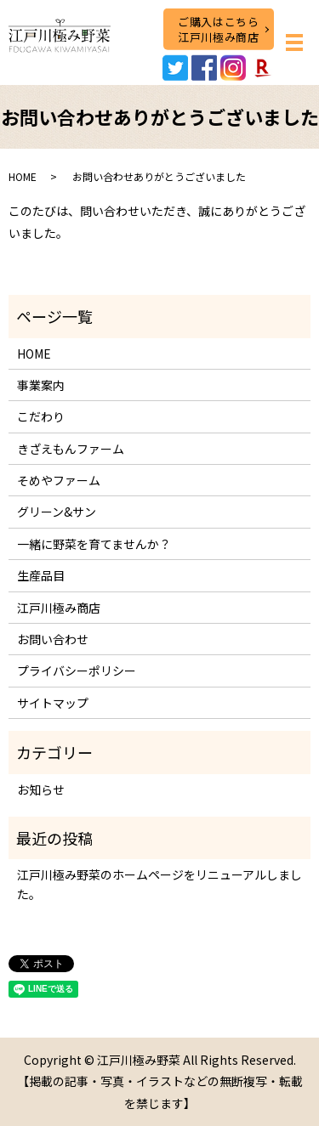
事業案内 (41, 384)
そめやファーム (58, 480)
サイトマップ (52, 702)
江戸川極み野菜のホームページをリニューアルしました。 (159, 884)
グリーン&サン (56, 511)
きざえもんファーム (70, 448)
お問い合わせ (52, 639)
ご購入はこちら (218, 28)
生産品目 (41, 575)
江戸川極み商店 (58, 607)
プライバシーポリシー (76, 670)
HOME (23, 176)
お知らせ (41, 789)
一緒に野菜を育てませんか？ (94, 543)
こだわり (41, 416)
